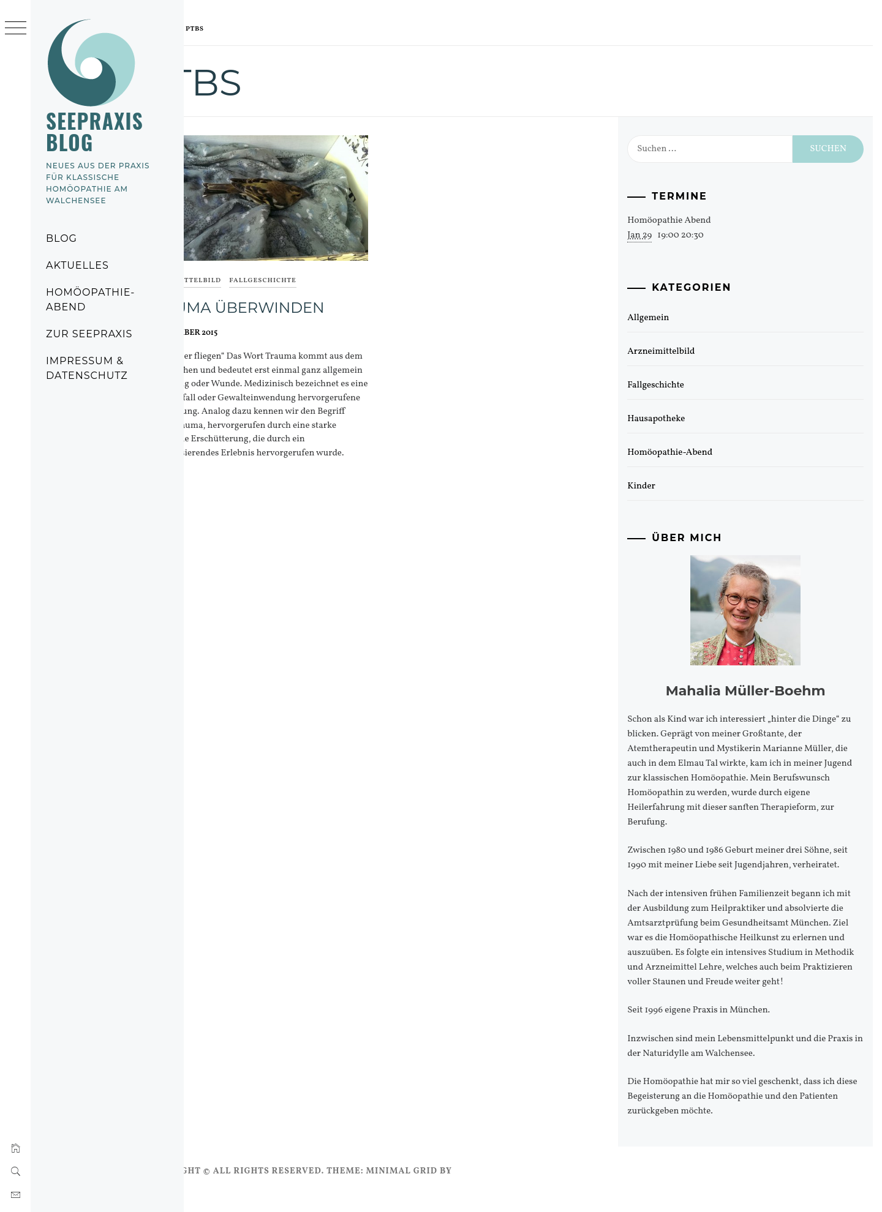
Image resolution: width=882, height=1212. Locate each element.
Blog (61, 238)
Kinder (658, 486)
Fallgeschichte (310, 272)
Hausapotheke (673, 419)
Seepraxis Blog (94, 131)
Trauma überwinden (282, 298)
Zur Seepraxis (89, 334)
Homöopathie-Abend (90, 299)
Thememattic (537, 1186)
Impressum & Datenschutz (87, 368)
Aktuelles (77, 265)
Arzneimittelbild (231, 272)
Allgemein (665, 318)
